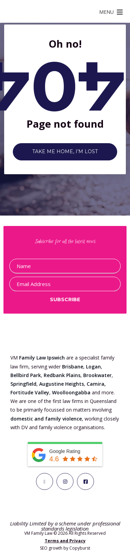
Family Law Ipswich (42, 357)
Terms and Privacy (65, 541)
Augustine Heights (61, 384)
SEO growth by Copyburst (65, 548)
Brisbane (72, 366)
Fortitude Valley (29, 392)
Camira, (96, 384)
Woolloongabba (71, 392)
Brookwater (97, 375)
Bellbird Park (25, 375)
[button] (106, 12)
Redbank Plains (62, 375)
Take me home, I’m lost (65, 151)
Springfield (23, 384)
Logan (93, 366)
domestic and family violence (46, 418)
